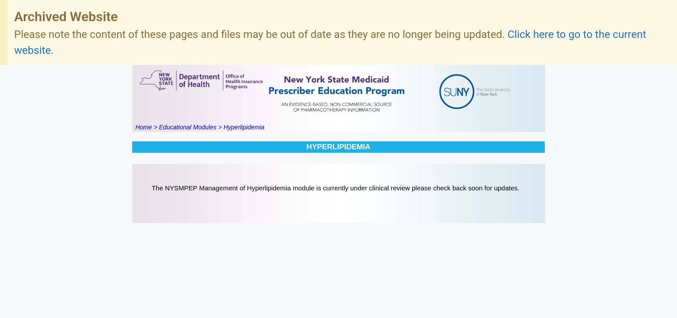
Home (143, 127)
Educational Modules (188, 127)
